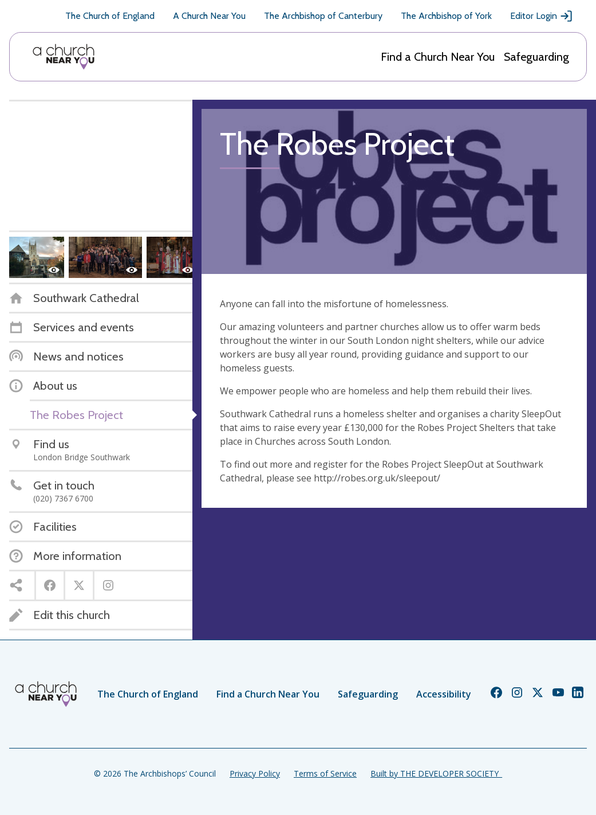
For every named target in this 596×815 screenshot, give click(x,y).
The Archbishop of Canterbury (323, 15)
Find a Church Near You (438, 57)
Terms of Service (325, 773)
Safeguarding (536, 57)
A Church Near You (209, 15)
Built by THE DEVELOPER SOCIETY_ (436, 773)
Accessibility (443, 694)
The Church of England (110, 15)
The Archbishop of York (446, 15)
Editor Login (541, 16)
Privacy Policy (255, 773)
